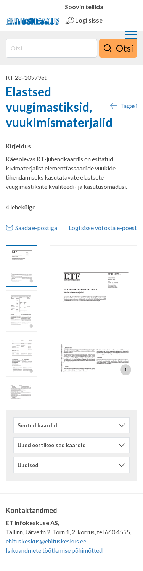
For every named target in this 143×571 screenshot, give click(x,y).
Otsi (118, 48)
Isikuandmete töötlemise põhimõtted (54, 550)
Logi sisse (84, 21)
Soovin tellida (84, 6)
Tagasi (123, 105)
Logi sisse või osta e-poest (103, 227)
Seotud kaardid (37, 425)
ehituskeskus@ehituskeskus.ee (46, 541)
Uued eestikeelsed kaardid (52, 445)
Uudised (28, 465)
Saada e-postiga (31, 228)
